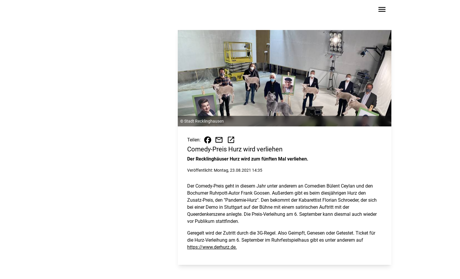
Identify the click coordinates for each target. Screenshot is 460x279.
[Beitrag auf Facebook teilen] (207, 139)
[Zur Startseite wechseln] (87, 10)
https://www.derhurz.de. (212, 247)
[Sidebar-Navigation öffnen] (382, 10)
